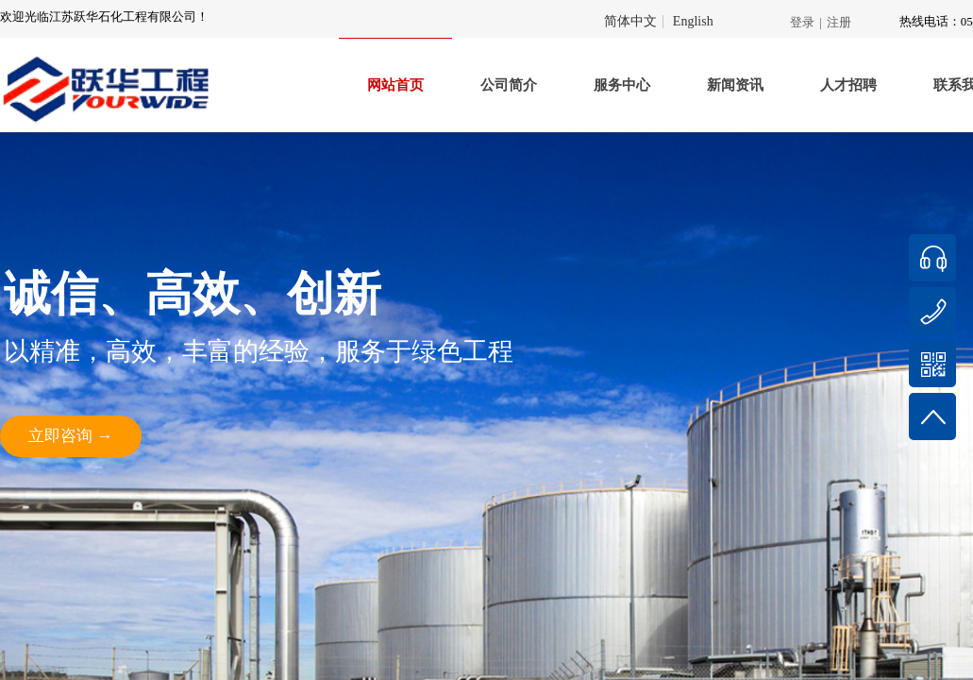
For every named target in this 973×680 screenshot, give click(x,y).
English (693, 21)
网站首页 (395, 85)
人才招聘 (848, 85)
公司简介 (508, 85)
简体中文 (630, 21)
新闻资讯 (735, 85)
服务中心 (622, 85)
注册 (839, 22)
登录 (802, 22)
